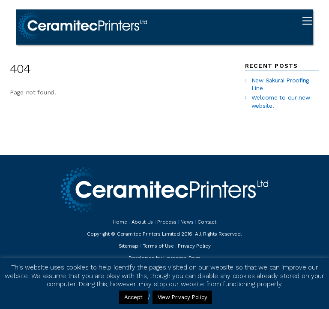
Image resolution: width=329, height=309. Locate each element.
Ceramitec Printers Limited (148, 234)
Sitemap (128, 246)
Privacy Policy (194, 246)
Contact (206, 222)
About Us (142, 222)
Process (166, 222)
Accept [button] (133, 297)
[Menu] (307, 20)
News (186, 222)
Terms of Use (158, 246)
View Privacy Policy (182, 297)
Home (120, 222)
